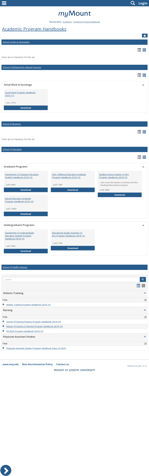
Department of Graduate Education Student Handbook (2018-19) (22, 176)
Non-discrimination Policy (37, 364)
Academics (67, 22)
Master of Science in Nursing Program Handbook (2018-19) (34, 326)
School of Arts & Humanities (16, 42)
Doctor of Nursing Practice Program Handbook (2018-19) (33, 321)
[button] (143, 279)
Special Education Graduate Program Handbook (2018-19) (19, 200)
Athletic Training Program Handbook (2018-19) (28, 304)
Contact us (62, 364)
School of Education (12, 149)
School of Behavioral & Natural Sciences (22, 67)
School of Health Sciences (15, 267)
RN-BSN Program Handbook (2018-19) (24, 331)
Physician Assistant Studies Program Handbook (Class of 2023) (36, 348)
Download (34, 107)
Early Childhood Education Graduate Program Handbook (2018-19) (69, 176)
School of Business (12, 124)
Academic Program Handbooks (87, 22)
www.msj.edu (10, 364)
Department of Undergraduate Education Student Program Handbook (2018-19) (19, 235)
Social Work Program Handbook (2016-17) (20, 94)
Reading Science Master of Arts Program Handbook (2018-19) (114, 176)
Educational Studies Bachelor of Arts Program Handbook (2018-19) (68, 234)
